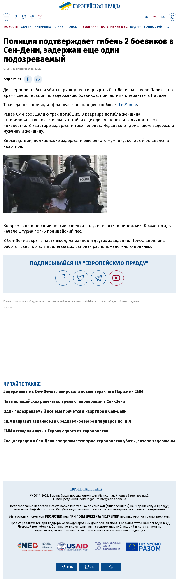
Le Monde (128, 104)
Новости (11, 27)
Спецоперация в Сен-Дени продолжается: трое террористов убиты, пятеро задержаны (89, 441)
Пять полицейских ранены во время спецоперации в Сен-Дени (64, 401)
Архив (59, 27)
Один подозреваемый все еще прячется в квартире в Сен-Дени (65, 411)
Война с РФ (152, 27)
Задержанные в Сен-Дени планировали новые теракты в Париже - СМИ (73, 391)
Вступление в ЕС (114, 27)
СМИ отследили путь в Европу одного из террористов (55, 431)
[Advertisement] (89, 340)
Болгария (90, 27)
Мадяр (135, 27)
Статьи (26, 27)
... (167, 26)
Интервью (42, 27)
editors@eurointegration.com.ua (102, 499)
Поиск (71, 27)
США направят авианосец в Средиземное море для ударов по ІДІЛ (67, 421)
